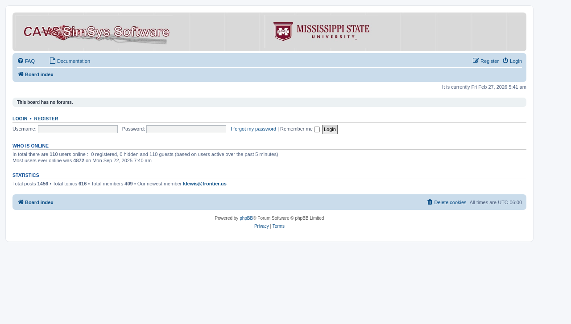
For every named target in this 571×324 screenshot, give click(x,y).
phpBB (246, 218)
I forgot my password (253, 128)
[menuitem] (26, 61)
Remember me (300, 128)
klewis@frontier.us (205, 183)
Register (46, 118)
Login (19, 118)
